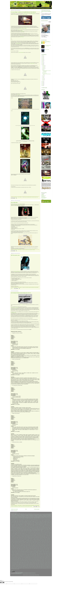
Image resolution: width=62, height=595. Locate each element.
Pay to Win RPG (14, 202)
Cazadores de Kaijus (18, 531)
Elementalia (20, 546)
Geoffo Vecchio (45, 547)
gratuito (32, 537)
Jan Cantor (29, 533)
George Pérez (48, 547)
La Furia (47, 533)
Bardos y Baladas (33, 8)
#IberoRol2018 (22, 538)
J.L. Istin (27, 533)
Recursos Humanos (16, 557)
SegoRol (18, 558)
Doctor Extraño (46, 544)
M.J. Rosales (30, 553)
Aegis (34, 518)
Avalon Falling (44, 540)
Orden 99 (41, 555)
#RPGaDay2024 (18, 515)
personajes (16, 517)
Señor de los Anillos (28, 558)
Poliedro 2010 (12, 535)
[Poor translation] (3, 582)
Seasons (13, 558)
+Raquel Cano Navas (24, 14)
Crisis (39, 531)
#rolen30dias (21, 514)
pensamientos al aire (18, 518)
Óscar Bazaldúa (14, 538)
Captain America (20, 542)
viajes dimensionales (44, 568)
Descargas (47, 8)
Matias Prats (28, 517)
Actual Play (34, 539)
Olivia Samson (38, 555)
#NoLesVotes (38, 538)
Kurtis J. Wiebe (41, 533)
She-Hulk (32, 558)
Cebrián (28, 522)
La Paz (49, 551)
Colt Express (37, 531)
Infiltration (29, 549)
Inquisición (41, 522)
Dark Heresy (25, 517)
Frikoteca (18, 547)
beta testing (24, 529)
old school (38, 525)
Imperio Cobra (18, 533)
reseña (11, 288)
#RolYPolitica (22, 520)
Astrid (36, 540)
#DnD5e (17, 538)
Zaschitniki (22, 562)
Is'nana (25, 533)
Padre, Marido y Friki (43, 195)
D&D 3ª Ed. (49, 531)
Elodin (31, 524)
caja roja (34, 536)
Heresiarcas (27, 8)
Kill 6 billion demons (23, 551)
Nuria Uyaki (26, 555)
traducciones (37, 568)
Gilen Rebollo (17, 548)
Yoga (11, 562)
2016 (42, 63)
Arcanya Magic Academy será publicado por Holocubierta (23, 12)
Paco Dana (18, 94)
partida (27, 514)
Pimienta (33, 528)
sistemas (34, 249)
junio (43, 75)
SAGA (37, 535)
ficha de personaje (21, 525)
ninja (11, 566)
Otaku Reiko (50, 555)
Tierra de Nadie (47, 518)
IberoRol (12, 527)
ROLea (15, 525)
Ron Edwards (46, 557)
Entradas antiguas (36, 509)
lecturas (31, 287)
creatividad (12, 537)
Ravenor (40, 528)
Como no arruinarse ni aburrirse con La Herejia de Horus (47, 42)
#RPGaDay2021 (40, 515)
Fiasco (34, 520)
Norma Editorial (36, 287)
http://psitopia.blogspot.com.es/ (18, 573)
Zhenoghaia (31, 562)
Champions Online (27, 531)
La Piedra (49, 533)
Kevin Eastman (12, 551)
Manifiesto (44, 553)
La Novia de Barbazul (40, 551)
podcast (45, 525)
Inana (20, 533)
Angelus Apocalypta (28, 505)
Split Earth (37, 559)
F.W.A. (23, 8)
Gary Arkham (32, 547)
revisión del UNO (19, 29)
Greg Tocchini (38, 548)
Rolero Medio (38, 557)
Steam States (40, 559)
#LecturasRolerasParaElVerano (30, 538)
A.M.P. (32, 539)
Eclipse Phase (36, 522)
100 (13, 539)
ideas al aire (28, 249)
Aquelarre (20, 526)
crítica (13, 537)
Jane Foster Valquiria (44, 524)
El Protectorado (28, 524)
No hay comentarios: (20, 249)
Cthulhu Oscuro (42, 531)
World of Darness (15, 536)
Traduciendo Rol (39, 560)
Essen (46, 546)
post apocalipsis (46, 566)
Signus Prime (38, 558)
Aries (24, 540)
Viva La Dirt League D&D (43, 197)
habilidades (42, 529)
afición (21, 529)
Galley (26, 547)
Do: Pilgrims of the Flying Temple (37, 544)
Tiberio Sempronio (26, 560)
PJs (18, 506)
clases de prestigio (41, 536)
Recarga (13, 557)
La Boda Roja (46, 520)
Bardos (26, 522)
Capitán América (16, 542)
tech (22, 568)
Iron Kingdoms (23, 533)
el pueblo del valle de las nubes (15, 564)
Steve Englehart (49, 559)
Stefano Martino (43, 559)
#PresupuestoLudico (41, 538)
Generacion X (38, 547)
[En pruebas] (25, 249)
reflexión (24, 514)
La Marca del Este (31, 527)
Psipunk (38, 528)
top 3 (32, 568)
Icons (16, 549)
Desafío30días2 (26, 515)
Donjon (25, 524)
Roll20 (40, 557)
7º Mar (30, 539)
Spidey (35, 559)
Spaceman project (29, 559)
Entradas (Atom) (15, 510)
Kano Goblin (35, 533)
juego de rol (29, 525)
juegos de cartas (33, 517)
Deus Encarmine (15, 544)
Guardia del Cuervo (45, 548)
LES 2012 (28, 551)
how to (50, 564)
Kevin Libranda (15, 551)
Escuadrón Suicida (33, 546)
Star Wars (32, 516)
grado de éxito (42, 564)
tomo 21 (31, 568)
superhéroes (17, 516)
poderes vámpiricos (43, 566)
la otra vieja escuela (33, 525)
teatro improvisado (19, 568)
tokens (29, 568)
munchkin (48, 537)
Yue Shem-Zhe (18, 529)
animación (17, 525)
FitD (32, 524)
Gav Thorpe (35, 524)
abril (43, 77)
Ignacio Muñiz (18, 549)
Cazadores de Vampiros (23, 531)
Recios (42, 518)
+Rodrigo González (32, 63)
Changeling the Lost (31, 531)
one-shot (21, 566)
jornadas (43, 514)
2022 (42, 58)
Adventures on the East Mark (41, 539)
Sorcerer (24, 559)
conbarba (28, 518)
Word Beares (13, 536)
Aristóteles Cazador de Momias (28, 540)
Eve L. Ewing (49, 546)
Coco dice (46, 526)
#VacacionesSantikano (48, 538)
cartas (38, 536)
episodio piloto (20, 564)
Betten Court (28, 526)
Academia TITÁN (13, 8)
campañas (36, 536)
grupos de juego (34, 537)
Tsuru (47, 560)
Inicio (26, 509)
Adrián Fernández (37, 539)
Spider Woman (33, 559)
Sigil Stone (36, 558)
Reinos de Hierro (24, 518)
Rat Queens (20, 535)
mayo (43, 76)
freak (33, 564)
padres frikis (41, 525)
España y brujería (44, 546)
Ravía (40, 518)
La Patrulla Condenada (47, 551)
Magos (37, 553)
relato (17, 520)
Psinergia (12, 525)
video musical (49, 568)
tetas (27, 568)
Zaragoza (20, 562)
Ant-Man (20, 540)
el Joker (23, 537)
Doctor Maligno (50, 544)
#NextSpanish (34, 538)
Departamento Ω (12, 544)
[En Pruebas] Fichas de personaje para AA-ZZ (21, 292)
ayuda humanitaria (49, 562)
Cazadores (42, 8)
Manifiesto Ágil (47, 553)
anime (36, 562)
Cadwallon (14, 542)
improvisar (26, 525)
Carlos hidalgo (23, 542)
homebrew (48, 564)
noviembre (44, 66)
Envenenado (24, 546)
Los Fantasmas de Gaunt (37, 527)
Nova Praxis (23, 555)
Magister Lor (35, 553)
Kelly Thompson (38, 533)
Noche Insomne (15, 555)
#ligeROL (12, 539)
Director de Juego (32, 544)
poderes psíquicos (48, 525)
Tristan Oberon (43, 560)
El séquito (19, 8)
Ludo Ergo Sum (25, 553)
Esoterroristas (41, 546)
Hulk (13, 549)
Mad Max (33, 553)
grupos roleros (38, 537)
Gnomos (28, 548)
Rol (11, 513)
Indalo (26, 549)
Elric (21, 546)
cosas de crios (49, 536)
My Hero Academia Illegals (17, 528)
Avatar (26, 526)
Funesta (21, 547)
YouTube (15, 529)
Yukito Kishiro (17, 562)
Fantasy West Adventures (38, 516)
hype (23, 525)
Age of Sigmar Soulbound (49, 539)
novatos (14, 566)
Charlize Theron (41, 542)
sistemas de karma (23, 506)
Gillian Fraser (20, 548)
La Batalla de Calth (31, 551)
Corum (48, 526)
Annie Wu (18, 540)
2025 (42, 55)
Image (29, 287)
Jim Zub (25, 527)
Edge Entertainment (38, 517)
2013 (17, 539)
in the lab (45, 529)
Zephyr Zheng (25, 562)
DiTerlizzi (22, 544)
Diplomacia (30, 544)
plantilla (37, 566)
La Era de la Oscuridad (36, 551)
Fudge (19, 547)
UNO (48, 560)
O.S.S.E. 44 (31, 528)
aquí (24, 27)
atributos (25, 536)
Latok (34, 527)
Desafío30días (22, 515)
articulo (41, 562)
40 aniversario (28, 539)
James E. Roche (49, 549)
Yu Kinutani (19, 536)
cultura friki (33, 529)
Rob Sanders (25, 535)
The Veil (13, 560)
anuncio (38, 562)
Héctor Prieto (13, 533)
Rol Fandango (35, 535)
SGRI (44, 518)
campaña (30, 529)
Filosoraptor (37, 520)
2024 (42, 56)
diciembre (44, 65)
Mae (38, 518)
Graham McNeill (38, 524)
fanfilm (24, 564)
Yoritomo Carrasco (14, 562)
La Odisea (43, 551)
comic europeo (13, 518)
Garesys (30, 547)
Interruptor (33, 549)
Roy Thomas (49, 557)
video (47, 568)
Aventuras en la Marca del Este (22, 522)
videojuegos (12, 526)
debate (17, 537)
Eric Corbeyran (29, 546)
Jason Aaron (48, 524)
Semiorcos (23, 558)
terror (25, 568)
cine (34, 516)
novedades (17, 566)
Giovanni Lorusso (23, 548)
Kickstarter (43, 520)
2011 (16, 539)
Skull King (45, 558)
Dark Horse (16, 524)
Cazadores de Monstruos (34, 542)
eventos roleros (26, 537)
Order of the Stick (43, 555)
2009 (42, 85)
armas (40, 562)
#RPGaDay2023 (13, 515)
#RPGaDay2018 (31, 515)
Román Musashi (43, 557)
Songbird (22, 559)
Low (19, 553)
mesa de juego (41, 537)
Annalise (16, 540)
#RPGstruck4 (45, 538)
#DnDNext (19, 538)
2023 (42, 57)
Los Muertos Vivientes (43, 527)
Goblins (32, 548)
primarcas (49, 566)
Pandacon (13, 204)
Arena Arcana (23, 526)
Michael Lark (18, 271)
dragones (36, 529)
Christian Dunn (37, 526)
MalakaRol (40, 553)
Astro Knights (39, 540)
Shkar (33, 558)
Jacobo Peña (46, 549)
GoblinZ (30, 548)
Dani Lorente (33, 522)
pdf (43, 525)
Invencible (18, 527)
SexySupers (25, 558)
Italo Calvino (43, 549)
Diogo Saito (27, 544)
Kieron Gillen (20, 551)
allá (26, 27)
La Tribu (38, 8)
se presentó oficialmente (29, 13)
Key (17, 551)
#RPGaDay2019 (36, 515)
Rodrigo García (31, 535)
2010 (14, 526)
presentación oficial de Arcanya (18, 204)
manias (36, 525)
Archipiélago (23, 540)
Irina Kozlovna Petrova (22, 527)
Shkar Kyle (49, 535)
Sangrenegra (30, 514)
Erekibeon (32, 520)
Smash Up (48, 558)
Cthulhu (14, 524)
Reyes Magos (24, 557)
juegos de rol (31, 249)
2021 (48, 514)
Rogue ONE (36, 557)
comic (25, 287)
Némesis (28, 555)
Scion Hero (45, 535)
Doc (23, 524)
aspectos (44, 562)
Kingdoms (26, 551)
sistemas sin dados (27, 506)
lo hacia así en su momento (15, 307)
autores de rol (31, 536)
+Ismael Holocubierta (18, 43)
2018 (12, 514)
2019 (15, 514)
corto (46, 536)
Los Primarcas (13, 553)
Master (42, 516)
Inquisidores (15, 527)
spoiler (15, 568)
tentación (24, 568)
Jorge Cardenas (32, 533)
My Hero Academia (48, 517)
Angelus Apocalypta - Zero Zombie (33, 505)
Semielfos (47, 535)
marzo (43, 78)
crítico (15, 537)
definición (19, 537)
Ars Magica (35, 540)
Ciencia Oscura (34, 531)
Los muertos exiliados (16, 553)
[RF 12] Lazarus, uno (15, 255)
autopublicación (28, 536)
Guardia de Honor (41, 548)
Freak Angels (12, 547)
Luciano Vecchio (22, 553)
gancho (30, 537)
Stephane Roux (46, 559)
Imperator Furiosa (21, 549)
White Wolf (13, 529)
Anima (13, 540)
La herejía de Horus (27, 516)
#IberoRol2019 (25, 538)
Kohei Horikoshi (43, 517)
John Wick (28, 527)
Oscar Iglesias (47, 555)
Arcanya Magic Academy (16, 522)
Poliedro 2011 (15, 535)
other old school (26, 566)
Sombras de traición (19, 559)
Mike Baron (47, 527)
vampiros (41, 568)
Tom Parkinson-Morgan (36, 560)
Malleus (42, 553)
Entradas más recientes (14, 509)
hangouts (46, 564)
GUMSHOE (24, 547)
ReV (11, 557)
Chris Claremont (48, 542)
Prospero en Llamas (47, 49)
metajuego (44, 537)
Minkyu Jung (50, 527)
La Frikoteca (42, 194)
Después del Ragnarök (20, 524)
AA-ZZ (21, 304)
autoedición (46, 562)
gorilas (39, 564)
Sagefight (49, 528)
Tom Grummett (32, 560)
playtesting (40, 566)
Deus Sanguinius (19, 544)
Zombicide (33, 562)
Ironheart (40, 549)
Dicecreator (24, 544)
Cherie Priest (45, 542)
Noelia (17, 555)
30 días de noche (24, 539)
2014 (19, 539)
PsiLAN (35, 528)
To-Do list (29, 560)
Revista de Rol (19, 557)
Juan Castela (48, 522)
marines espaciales (14, 520)
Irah (41, 524)
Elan (17, 546)
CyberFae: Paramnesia (46, 531)
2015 (42, 64)
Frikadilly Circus (15, 547)
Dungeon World (28, 520)
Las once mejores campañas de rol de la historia (48, 45)
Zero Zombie (30, 506)
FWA (21, 518)
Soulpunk (26, 559)
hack (44, 564)
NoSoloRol (12, 555)
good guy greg (39, 529)
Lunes (27, 553)
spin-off (13, 568)
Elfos (36, 518)
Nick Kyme (24, 528)
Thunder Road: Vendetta (22, 560)
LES (45, 533)
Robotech (30, 557)
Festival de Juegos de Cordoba (22, 28)
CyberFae (25, 520)
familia (28, 537)
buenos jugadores (27, 529)
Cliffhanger (43, 526)
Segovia (20, 558)
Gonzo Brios (40, 520)
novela (19, 566)
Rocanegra (47, 528)
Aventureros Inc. (47, 540)
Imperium (25, 549)
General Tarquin (41, 547)
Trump (45, 560)
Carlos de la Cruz (33, 526)
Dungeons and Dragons (21, 516)
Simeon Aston (41, 558)
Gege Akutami (35, 547)
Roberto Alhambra (43, 528)
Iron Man (35, 549)
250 (20, 539)
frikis (36, 564)
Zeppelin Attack (23, 536)
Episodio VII (27, 546)
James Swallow (44, 522)
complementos (44, 536)
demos (21, 537)
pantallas (33, 566)
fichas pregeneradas (15, 506)
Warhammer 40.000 (39, 514)
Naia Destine (49, 520)
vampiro (32, 518)
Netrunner (22, 528)
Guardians (48, 548)
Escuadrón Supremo (37, 546)
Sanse (42, 535)
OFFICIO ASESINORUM (32, 555)
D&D (30, 522)
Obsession (35, 555)
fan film (22, 564)
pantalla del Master (30, 566)
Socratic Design (15, 559)
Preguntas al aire (46, 516)
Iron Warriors (38, 549)
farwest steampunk (27, 564)
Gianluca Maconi (13, 548)
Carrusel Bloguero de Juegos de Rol (28, 542)
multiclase (46, 537)
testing (19, 520)
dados (14, 516)
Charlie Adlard (38, 542)
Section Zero (16, 558)
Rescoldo (22, 535)
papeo (35, 566)
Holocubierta (14, 14)
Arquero (32, 540)
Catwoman (15, 531)
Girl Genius (26, 548)
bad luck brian (12, 517)
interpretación (48, 529)
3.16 (22, 539)
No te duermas (27, 528)
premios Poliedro (20, 517)
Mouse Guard (13, 528)
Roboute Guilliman (28, 535)
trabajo (34, 568)
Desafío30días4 (49, 515)
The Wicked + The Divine (17, 560)
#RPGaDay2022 (45, 515)
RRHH (17, 535)
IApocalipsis (15, 533)
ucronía (39, 568)
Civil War (41, 526)
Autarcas (41, 540)
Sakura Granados (39, 535)
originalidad (24, 566)
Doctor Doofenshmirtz (43, 544)
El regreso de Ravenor (15, 546)
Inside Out (31, 549)
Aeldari (45, 539)
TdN (49, 516)
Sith (43, 558)
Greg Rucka (15, 271)
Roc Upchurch (33, 557)
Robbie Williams (27, 557)
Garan (28, 547)
